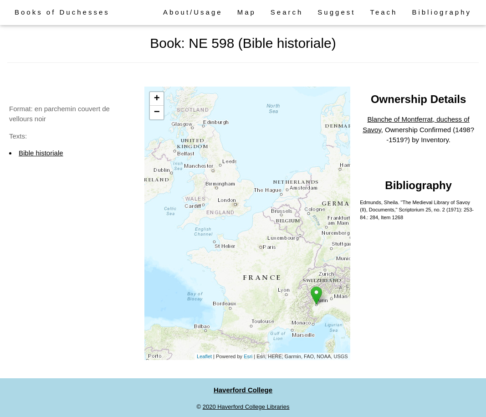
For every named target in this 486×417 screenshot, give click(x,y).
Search (287, 12)
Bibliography (441, 12)
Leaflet (204, 356)
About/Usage (193, 12)
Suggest (336, 12)
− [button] (157, 112)
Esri (248, 356)
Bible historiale (41, 153)
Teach (383, 12)
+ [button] (157, 99)
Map (246, 12)
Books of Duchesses (62, 12)
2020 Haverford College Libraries (246, 406)
